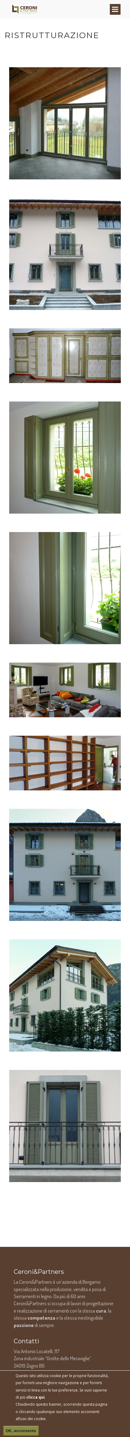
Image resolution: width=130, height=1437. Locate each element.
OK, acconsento (21, 1430)
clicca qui (35, 1397)
